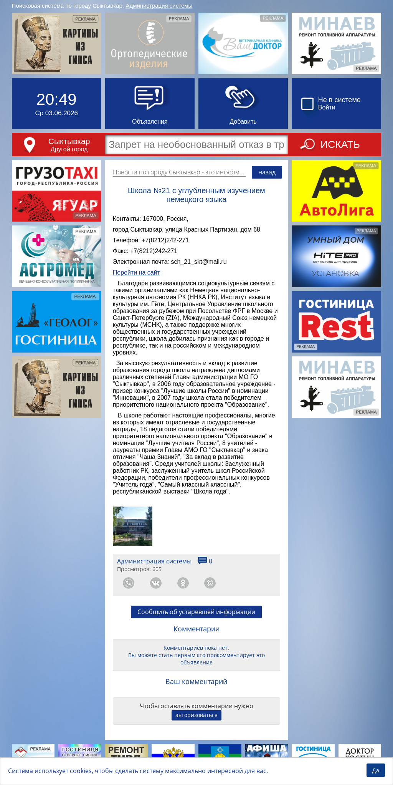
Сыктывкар (69, 141)
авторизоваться (196, 715)
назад (267, 172)
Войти (326, 107)
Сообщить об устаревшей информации (196, 612)
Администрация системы (158, 5)
